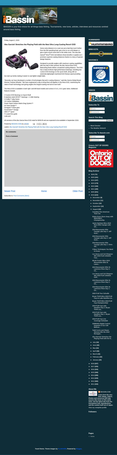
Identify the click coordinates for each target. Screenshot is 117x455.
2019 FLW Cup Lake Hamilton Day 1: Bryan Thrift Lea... (101, 314)
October (96, 203)
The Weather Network (98, 128)
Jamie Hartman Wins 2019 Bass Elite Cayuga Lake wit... (101, 225)
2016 (93, 369)
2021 (93, 189)
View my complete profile (98, 407)
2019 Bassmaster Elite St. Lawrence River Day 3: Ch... (101, 269)
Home (44, 191)
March (95, 354)
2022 (93, 186)
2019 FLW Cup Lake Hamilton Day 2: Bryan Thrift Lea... (101, 307)
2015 (93, 372)
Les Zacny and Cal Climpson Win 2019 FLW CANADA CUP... (102, 275)
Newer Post (9, 191)
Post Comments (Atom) (21, 196)
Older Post (78, 191)
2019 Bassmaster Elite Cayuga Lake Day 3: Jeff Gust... (101, 231)
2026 (93, 174)
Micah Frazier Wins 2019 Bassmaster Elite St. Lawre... (101, 262)
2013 (93, 378)
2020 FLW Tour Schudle (100, 293)
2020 (93, 192)
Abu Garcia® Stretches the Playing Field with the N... (102, 337)
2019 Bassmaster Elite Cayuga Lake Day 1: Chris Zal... (102, 244)
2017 (93, 366)
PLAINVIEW (62, 449)
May (94, 348)
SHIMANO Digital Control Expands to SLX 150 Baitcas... (101, 325)
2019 (93, 195)
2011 (93, 384)
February (96, 357)
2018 (93, 363)
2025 (93, 177)
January (96, 360)
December (96, 197)
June (95, 345)
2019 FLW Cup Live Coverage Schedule (100, 320)
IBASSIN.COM (16, 124)
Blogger (79, 449)
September (97, 206)
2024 (93, 180)
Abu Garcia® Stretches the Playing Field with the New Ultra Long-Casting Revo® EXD (38, 127)
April (94, 351)
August (95, 209)
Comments (94, 112)
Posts (93, 109)
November (96, 200)
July (94, 342)
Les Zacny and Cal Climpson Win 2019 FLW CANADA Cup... (102, 256)
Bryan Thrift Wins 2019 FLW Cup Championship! (102, 302)
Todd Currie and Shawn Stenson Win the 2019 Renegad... (100, 332)
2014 (93, 375)
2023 (93, 183)
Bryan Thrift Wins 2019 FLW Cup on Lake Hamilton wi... (102, 297)
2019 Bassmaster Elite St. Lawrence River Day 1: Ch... (101, 288)
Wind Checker (95, 126)
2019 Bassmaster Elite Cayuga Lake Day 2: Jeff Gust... (101, 238)
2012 (93, 381)
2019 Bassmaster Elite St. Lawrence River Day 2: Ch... (101, 282)
